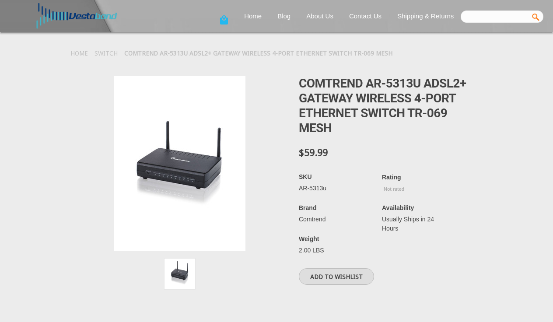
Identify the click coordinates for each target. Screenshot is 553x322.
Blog (283, 16)
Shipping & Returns (425, 16)
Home (253, 16)
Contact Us (365, 16)
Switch (106, 53)
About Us (319, 16)
